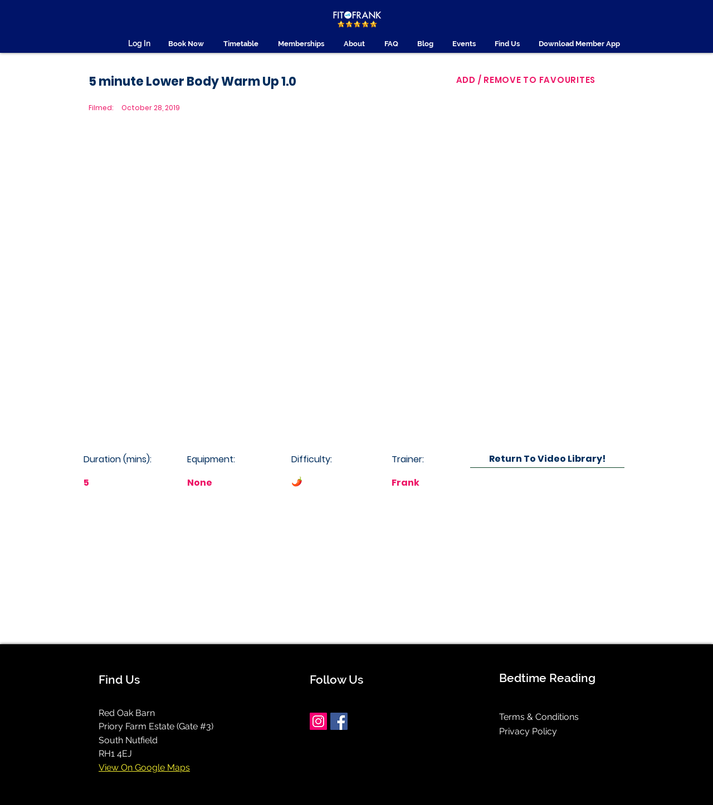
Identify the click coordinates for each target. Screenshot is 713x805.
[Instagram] (318, 721)
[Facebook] (339, 721)
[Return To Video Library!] (547, 459)
